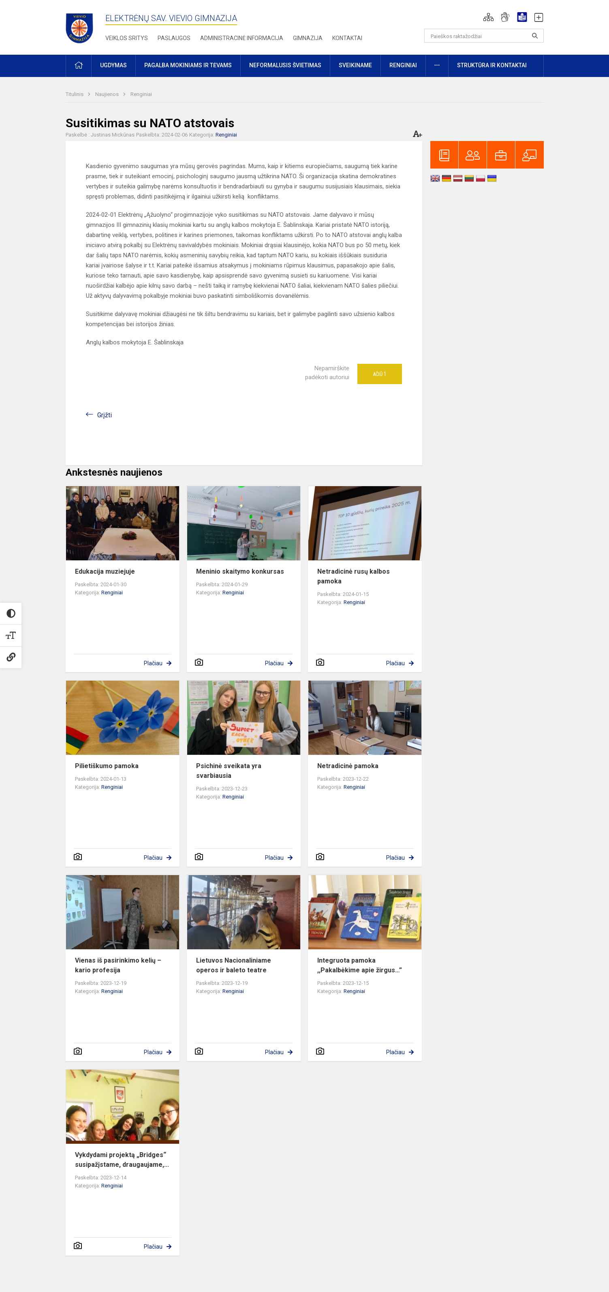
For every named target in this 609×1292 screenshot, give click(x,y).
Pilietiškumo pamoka (107, 766)
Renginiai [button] (403, 65)
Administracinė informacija (241, 38)
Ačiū (380, 373)
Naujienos (107, 94)
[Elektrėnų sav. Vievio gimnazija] (82, 26)
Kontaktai (347, 38)
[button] (488, 17)
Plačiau (153, 663)
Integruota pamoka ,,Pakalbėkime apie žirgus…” (359, 965)
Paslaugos (174, 38)
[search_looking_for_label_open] (535, 35)
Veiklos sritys (126, 38)
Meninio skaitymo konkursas (240, 571)
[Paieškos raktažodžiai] (484, 36)
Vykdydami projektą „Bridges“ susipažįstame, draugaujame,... (122, 1159)
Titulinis (75, 94)
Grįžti (104, 415)
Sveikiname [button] (355, 65)
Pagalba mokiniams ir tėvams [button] (188, 65)
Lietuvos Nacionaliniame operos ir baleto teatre (233, 965)
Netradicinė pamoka (347, 766)
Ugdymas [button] (113, 65)
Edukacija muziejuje (105, 571)
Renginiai (141, 94)
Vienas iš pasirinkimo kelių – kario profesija (118, 965)
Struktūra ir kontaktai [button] (492, 65)
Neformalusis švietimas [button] (285, 65)
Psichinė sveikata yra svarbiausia (228, 770)
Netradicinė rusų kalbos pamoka (353, 576)
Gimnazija (308, 38)
